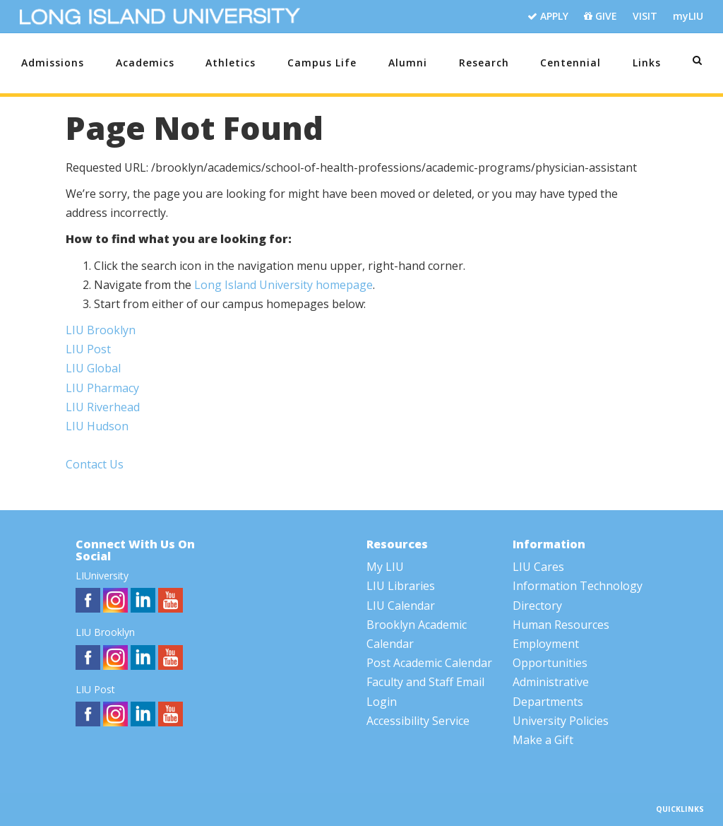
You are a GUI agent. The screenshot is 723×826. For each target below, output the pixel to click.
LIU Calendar (400, 605)
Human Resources (561, 624)
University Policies (561, 720)
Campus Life (322, 62)
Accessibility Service (418, 720)
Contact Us (95, 464)
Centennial (570, 62)
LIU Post (88, 349)
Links (647, 62)
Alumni (407, 62)
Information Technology (578, 586)
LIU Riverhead (103, 407)
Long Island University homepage (283, 285)
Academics (145, 62)
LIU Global (93, 368)
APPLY (547, 16)
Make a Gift (543, 740)
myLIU (688, 16)
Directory (537, 605)
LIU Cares (538, 566)
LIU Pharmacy (102, 388)
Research (484, 62)
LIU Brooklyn (101, 330)
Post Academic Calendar (429, 663)
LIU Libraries (400, 586)
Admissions (52, 62)
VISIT (645, 16)
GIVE (600, 16)
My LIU (385, 566)
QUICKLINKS (681, 809)
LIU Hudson (97, 426)
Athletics (230, 62)
